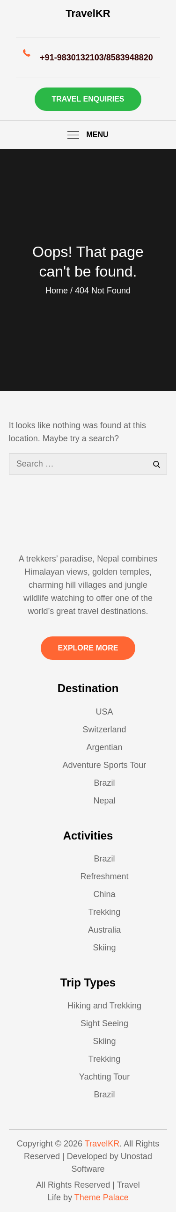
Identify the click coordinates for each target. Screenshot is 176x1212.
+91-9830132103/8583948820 (96, 57)
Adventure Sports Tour (105, 765)
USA (104, 711)
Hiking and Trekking (104, 1005)
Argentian (104, 747)
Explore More (88, 648)
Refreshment (104, 876)
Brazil (104, 783)
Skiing (104, 947)
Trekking (104, 912)
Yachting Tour (104, 1076)
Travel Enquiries (88, 99)
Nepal (104, 800)
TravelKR (88, 13)
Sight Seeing (104, 1023)
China (104, 894)
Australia (104, 930)
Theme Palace (101, 1197)
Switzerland (104, 729)
